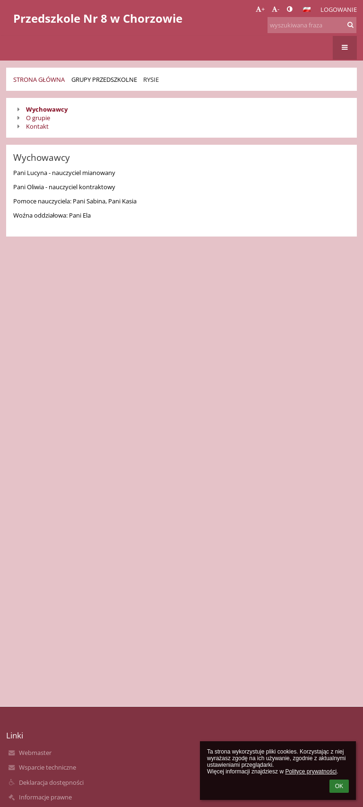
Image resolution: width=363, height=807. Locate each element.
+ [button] (260, 9)
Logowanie (338, 9)
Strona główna (39, 79)
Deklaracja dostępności (51, 782)
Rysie (151, 79)
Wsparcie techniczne (47, 767)
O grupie (38, 118)
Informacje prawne (45, 797)
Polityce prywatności (311, 771)
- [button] (275, 9)
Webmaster (35, 752)
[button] (307, 9)
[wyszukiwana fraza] (312, 25)
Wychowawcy (47, 109)
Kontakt (37, 126)
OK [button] (339, 786)
